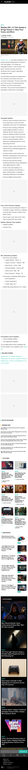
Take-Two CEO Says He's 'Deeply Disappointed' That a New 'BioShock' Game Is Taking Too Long (20, 521)
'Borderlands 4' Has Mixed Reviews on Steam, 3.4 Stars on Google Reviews (8, 559)
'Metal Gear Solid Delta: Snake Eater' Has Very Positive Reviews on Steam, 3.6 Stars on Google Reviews (8, 579)
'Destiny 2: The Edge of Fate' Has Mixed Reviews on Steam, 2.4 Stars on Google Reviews (8, 588)
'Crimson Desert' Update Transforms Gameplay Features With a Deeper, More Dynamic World (13, 436)
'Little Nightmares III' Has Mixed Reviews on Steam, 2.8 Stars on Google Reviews (8, 549)
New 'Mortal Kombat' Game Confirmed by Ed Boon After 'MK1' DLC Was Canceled (13, 452)
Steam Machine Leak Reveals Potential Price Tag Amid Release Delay (13, 428)
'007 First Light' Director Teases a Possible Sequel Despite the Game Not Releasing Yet (13, 444)
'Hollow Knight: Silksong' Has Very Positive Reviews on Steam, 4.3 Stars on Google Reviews (8, 569)
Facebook (10, 755)
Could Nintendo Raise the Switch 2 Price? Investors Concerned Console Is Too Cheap (7, 521)
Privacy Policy (7, 764)
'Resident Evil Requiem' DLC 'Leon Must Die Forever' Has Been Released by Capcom (13, 448)
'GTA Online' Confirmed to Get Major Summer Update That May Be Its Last (7, 498)
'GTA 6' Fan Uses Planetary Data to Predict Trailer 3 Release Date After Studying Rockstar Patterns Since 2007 (14, 440)
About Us (5, 759)
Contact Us (6, 761)
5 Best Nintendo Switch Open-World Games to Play (8, 539)
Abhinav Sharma (6, 35)
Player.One (10, 2)
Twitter (3, 755)
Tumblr (24, 755)
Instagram (17, 755)
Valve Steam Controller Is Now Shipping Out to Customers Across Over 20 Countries (14, 432)
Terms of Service (8, 762)
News (2, 25)
